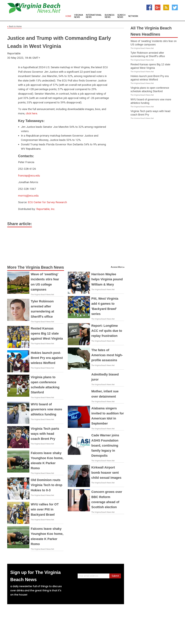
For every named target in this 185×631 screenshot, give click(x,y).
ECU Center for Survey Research (47, 202)
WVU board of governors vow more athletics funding (46, 409)
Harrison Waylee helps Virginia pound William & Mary (107, 279)
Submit (115, 575)
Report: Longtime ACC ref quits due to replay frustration (106, 331)
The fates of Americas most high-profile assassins (107, 355)
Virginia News (78, 16)
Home (68, 16)
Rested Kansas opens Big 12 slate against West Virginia (47, 333)
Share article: (19, 224)
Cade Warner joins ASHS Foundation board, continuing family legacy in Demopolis (105, 445)
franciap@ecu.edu (29, 175)
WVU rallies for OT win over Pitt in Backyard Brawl (45, 509)
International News (94, 16)
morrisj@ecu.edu (28, 195)
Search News (121, 16)
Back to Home (14, 26)
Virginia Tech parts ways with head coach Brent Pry (45, 434)
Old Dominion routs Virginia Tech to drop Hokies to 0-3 (46, 485)
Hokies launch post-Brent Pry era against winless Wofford (47, 358)
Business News (109, 16)
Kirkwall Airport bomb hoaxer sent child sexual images (106, 472)
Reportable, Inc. (45, 209)
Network (133, 16)
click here (31, 113)
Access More (117, 267)
